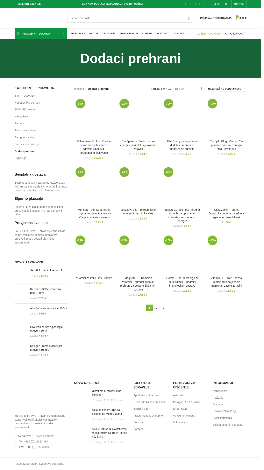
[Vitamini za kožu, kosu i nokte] (94, 254)
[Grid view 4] (201, 88)
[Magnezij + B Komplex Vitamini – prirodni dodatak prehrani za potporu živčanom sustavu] (138, 254)
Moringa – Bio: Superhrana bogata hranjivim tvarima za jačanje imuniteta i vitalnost (94, 213)
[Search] (130, 18)
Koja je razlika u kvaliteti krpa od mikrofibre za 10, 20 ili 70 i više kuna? (109, 432)
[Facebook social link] (186, 4)
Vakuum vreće (181, 422)
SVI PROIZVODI (25, 95)
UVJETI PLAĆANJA (209, 33)
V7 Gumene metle (184, 415)
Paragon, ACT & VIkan (187, 402)
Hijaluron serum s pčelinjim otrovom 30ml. (46, 328)
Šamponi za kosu (25, 137)
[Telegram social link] (204, 4)
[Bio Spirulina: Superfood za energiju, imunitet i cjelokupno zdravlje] (138, 117)
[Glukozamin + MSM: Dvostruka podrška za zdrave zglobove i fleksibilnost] (226, 186)
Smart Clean (180, 408)
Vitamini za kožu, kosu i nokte (94, 278)
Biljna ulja (20, 158)
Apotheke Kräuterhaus (147, 395)
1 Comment (117, 400)
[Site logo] (39, 17)
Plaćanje (218, 397)
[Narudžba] (227, 89)
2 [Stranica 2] (156, 307)
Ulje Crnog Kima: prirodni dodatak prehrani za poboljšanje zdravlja (182, 145)
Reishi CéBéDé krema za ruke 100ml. (45, 291)
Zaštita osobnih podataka (228, 424)
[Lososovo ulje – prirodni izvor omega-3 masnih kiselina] (138, 186)
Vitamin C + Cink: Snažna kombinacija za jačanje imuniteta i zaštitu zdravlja (226, 281)
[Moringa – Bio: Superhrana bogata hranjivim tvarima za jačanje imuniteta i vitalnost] (94, 186)
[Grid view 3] (196, 88)
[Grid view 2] (192, 88)
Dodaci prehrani (25, 151)
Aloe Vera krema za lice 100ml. (49, 308)
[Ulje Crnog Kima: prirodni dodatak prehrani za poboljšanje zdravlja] (182, 117)
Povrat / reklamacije (225, 411)
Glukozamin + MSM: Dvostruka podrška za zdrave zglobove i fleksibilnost (226, 213)
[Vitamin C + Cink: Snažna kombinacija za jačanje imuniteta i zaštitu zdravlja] (226, 254)
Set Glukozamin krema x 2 (46, 270)
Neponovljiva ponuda (27, 102)
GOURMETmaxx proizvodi (149, 402)
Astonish (178, 395)
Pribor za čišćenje (25, 130)
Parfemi (19, 123)
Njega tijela (21, 116)
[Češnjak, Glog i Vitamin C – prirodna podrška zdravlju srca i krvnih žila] (226, 117)
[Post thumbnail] (81, 395)
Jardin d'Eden (141, 408)
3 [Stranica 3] (164, 307)
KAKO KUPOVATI (235, 33)
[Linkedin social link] (200, 4)
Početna (79, 88)
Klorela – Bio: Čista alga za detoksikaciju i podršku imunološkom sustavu (182, 281)
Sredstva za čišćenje (27, 144)
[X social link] (190, 4)
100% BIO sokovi (25, 109)
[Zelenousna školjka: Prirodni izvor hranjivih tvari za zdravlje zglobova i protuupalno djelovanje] (94, 117)
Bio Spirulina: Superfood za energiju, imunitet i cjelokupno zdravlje (138, 145)
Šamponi (138, 429)
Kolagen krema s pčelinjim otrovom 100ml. (46, 347)
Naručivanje (220, 391)
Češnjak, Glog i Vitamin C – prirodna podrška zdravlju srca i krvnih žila (226, 145)
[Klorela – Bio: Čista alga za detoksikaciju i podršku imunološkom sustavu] (182, 254)
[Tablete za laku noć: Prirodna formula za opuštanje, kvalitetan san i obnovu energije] (182, 186)
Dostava (218, 404)
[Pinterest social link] (195, 4)
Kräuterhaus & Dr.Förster (148, 415)
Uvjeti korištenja (222, 417)
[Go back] (75, 58)
